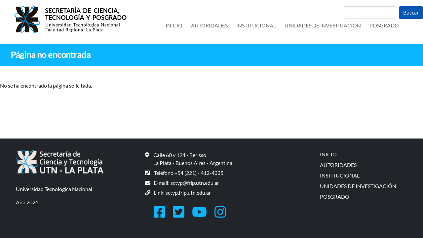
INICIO (174, 25)
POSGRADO (384, 25)
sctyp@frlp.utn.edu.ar (195, 182)
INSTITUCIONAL (256, 25)
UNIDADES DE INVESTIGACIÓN (323, 25)
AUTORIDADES (209, 25)
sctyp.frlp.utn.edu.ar (188, 192)
